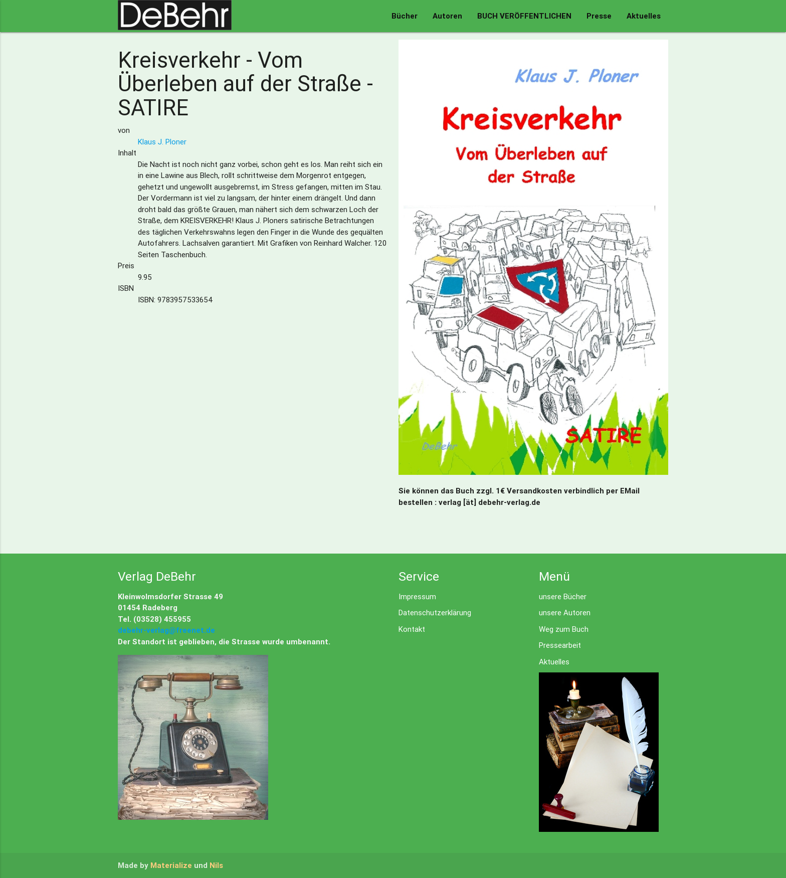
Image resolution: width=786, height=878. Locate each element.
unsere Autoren (565, 612)
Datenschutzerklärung (435, 612)
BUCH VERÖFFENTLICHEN (524, 16)
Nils (216, 865)
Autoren (447, 16)
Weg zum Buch (563, 629)
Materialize (171, 865)
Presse (599, 16)
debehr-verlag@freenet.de (166, 630)
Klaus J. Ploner (162, 141)
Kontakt (412, 629)
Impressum (417, 596)
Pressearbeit (560, 645)
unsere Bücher (562, 596)
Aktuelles (644, 16)
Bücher (404, 16)
